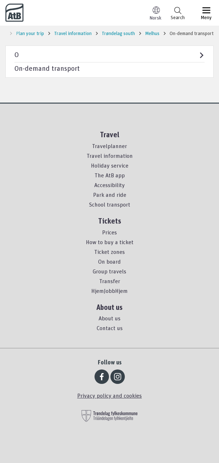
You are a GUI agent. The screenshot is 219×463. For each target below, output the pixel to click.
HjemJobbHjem (109, 290)
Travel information (110, 155)
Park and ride (109, 194)
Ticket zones (109, 251)
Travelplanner (109, 146)
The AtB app (110, 175)
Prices (109, 232)
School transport (109, 204)
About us (109, 318)
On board (109, 261)
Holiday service (109, 165)
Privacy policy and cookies (109, 395)
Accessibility (109, 185)
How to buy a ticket (109, 242)
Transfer (109, 281)
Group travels (109, 271)
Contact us (110, 328)
